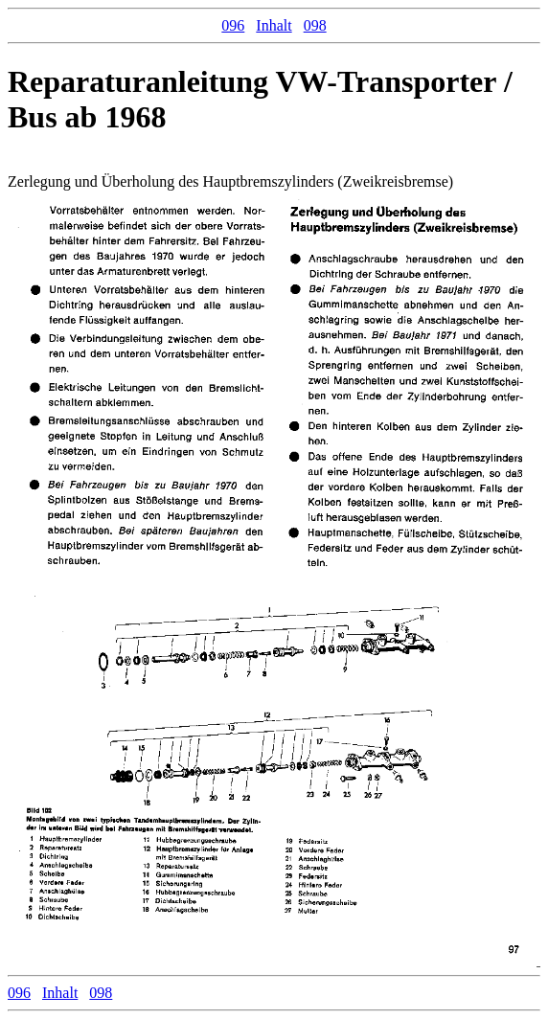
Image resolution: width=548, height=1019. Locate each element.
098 (315, 25)
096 (232, 25)
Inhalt (273, 25)
